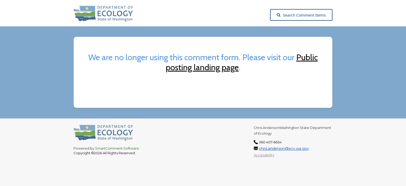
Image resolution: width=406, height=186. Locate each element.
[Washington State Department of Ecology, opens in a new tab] (106, 15)
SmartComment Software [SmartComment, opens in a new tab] (117, 148)
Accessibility (264, 155)
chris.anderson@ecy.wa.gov (284, 148)
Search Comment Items (301, 15)
